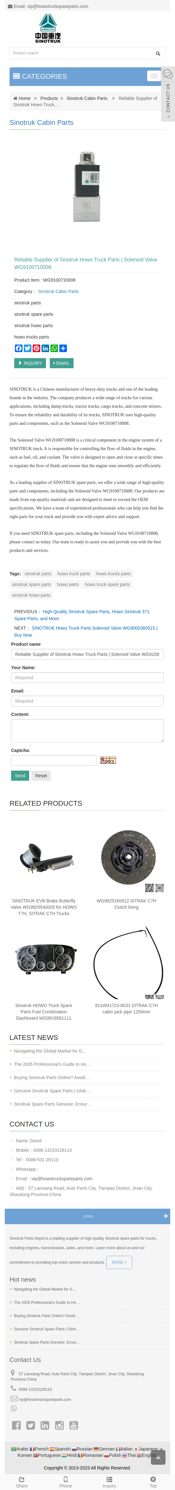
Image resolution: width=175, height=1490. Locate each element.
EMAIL (62, 363)
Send (20, 775)
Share (22, 1481)
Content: (20, 714)
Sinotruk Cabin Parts (87, 98)
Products (49, 98)
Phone (66, 1481)
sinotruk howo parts (31, 595)
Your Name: (23, 667)
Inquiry (109, 1481)
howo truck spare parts (107, 584)
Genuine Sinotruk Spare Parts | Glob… (52, 1090)
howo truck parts (73, 573)
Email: (17, 690)
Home (24, 98)
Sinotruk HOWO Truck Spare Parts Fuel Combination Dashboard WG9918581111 (43, 1012)
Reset (41, 775)
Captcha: (20, 750)
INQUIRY (30, 363)
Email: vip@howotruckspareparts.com (48, 6)
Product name (26, 644)
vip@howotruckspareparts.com (61, 1178)
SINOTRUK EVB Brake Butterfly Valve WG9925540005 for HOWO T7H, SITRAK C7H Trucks (43, 907)
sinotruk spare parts (31, 584)
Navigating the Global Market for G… (50, 1050)
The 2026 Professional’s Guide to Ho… (52, 1064)
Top (153, 1481)
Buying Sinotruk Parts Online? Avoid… (52, 1077)
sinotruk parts (38, 573)
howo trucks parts (113, 573)
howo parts (68, 584)
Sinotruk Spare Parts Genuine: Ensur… (52, 1104)
